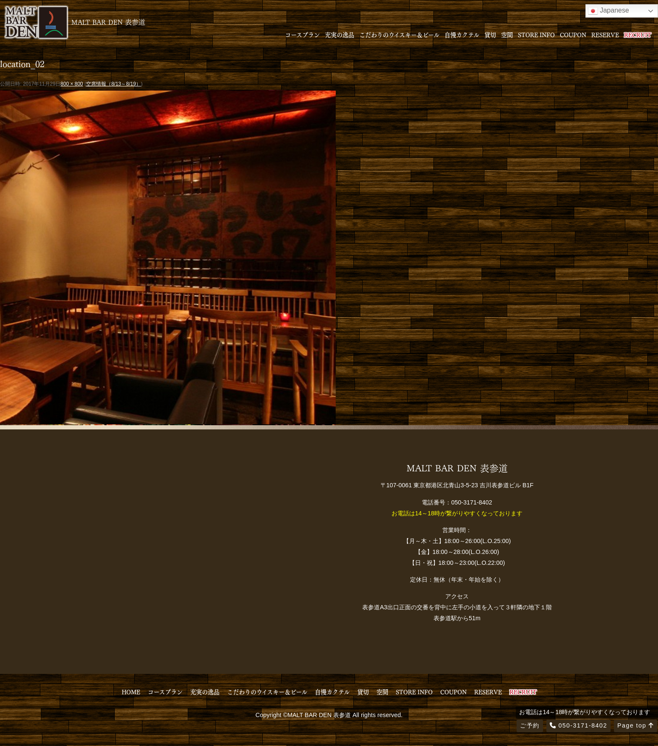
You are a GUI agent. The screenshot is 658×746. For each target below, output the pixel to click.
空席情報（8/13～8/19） (113, 84)
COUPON (573, 34)
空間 (507, 34)
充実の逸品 (339, 34)
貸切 (490, 34)
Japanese (608, 11)
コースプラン (302, 34)
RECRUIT (637, 34)
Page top (635, 725)
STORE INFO (536, 34)
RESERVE (605, 34)
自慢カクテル (461, 34)
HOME (131, 691)
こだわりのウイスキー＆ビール (399, 34)
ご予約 (529, 725)
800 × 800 (71, 84)
